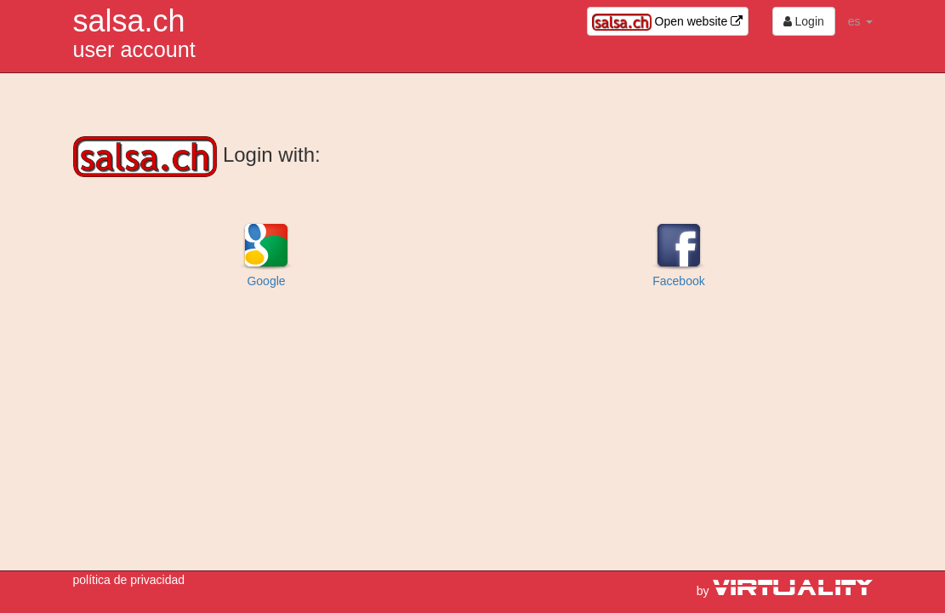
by (785, 591)
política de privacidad (129, 580)
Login (803, 21)
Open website (667, 22)
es (860, 21)
